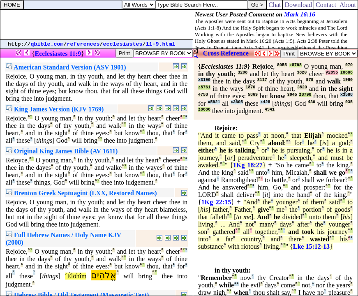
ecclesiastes (123, 44)
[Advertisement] (96, 24)
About (348, 4)
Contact (326, 4)
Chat (274, 4)
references (83, 44)
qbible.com (47, 44)
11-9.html (161, 44)
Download (298, 4)
